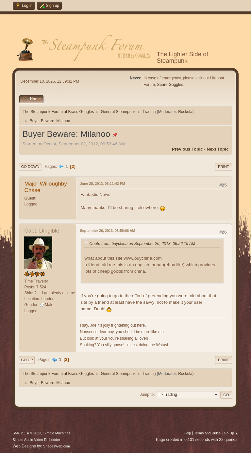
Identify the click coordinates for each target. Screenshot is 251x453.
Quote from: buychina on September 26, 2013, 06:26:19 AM (142, 243)
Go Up (27, 360)
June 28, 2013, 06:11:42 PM (102, 184)
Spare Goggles (170, 84)
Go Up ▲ (231, 433)
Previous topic (187, 149)
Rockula (185, 111)
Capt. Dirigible (41, 231)
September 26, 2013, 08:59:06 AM (107, 231)
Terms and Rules (207, 433)
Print (223, 167)
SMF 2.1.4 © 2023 (26, 433)
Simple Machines (56, 433)
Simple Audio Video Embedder (36, 440)
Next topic (217, 149)
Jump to (147, 394)
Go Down (30, 167)
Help (187, 433)
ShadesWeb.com (56, 446)
